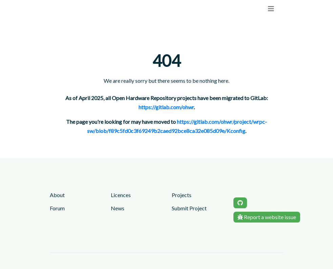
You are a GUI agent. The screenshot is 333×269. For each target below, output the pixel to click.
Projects (181, 195)
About (57, 195)
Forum (57, 208)
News (117, 208)
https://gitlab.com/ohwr (166, 107)
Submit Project (189, 208)
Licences (121, 195)
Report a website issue (266, 217)
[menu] (271, 9)
